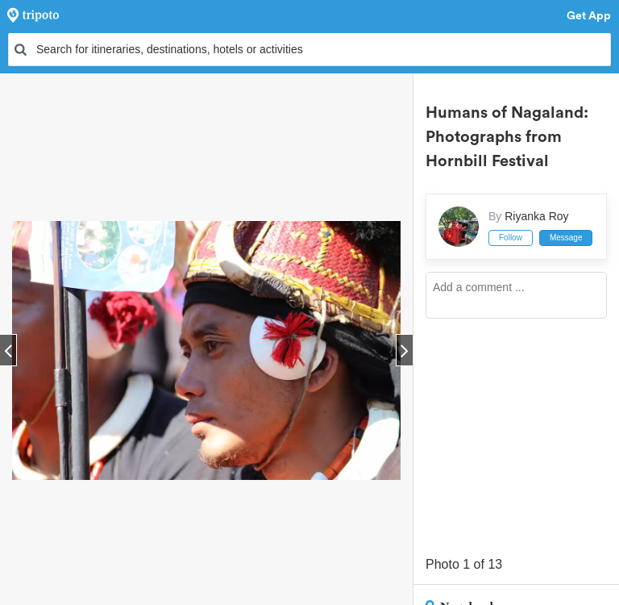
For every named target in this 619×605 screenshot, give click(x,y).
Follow (510, 237)
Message (566, 237)
